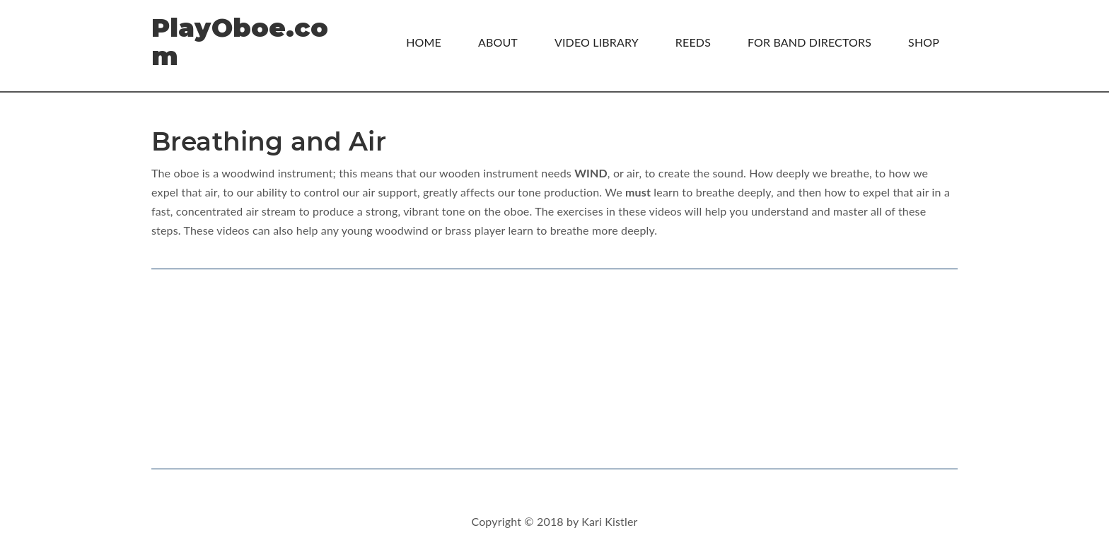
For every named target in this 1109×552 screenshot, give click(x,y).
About (498, 42)
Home (423, 42)
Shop (923, 42)
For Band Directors (809, 42)
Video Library (596, 42)
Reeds (693, 42)
